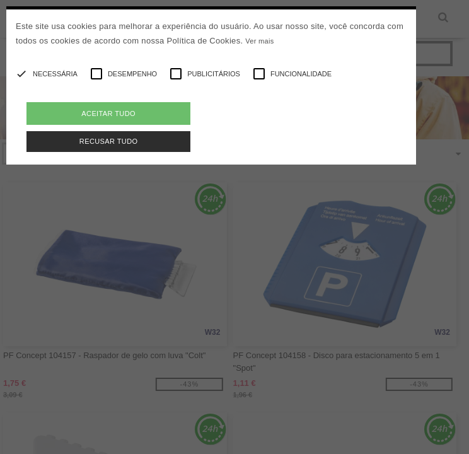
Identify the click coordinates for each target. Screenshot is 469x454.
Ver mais (259, 41)
